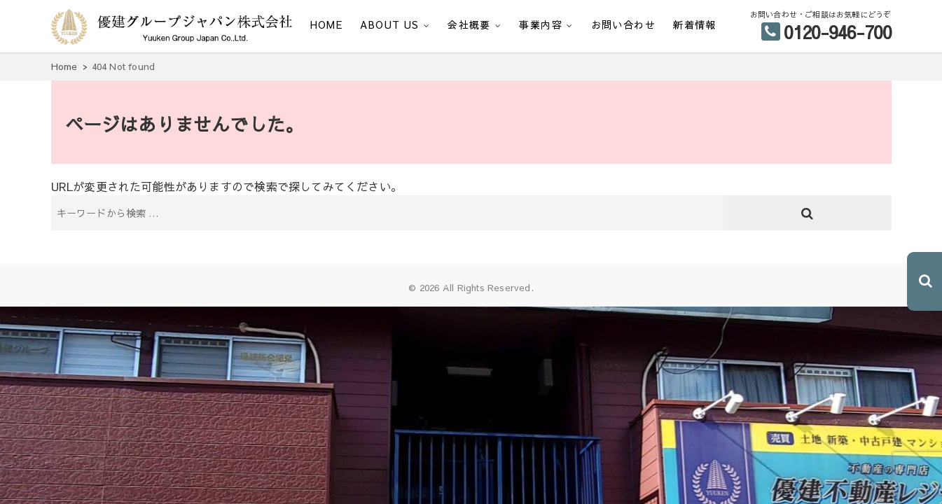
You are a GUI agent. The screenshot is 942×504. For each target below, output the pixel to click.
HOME (326, 24)
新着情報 (694, 24)
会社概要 (469, 24)
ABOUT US (389, 24)
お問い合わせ (623, 24)
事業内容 (540, 24)
